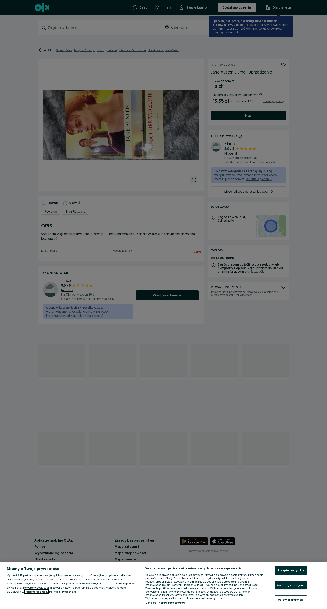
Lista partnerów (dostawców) (165, 602)
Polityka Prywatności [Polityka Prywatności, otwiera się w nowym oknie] (63, 591)
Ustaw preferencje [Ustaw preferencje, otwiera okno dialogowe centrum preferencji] (290, 599)
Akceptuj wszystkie (291, 570)
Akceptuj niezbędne (290, 585)
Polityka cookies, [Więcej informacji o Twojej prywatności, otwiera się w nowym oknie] (36, 591)
